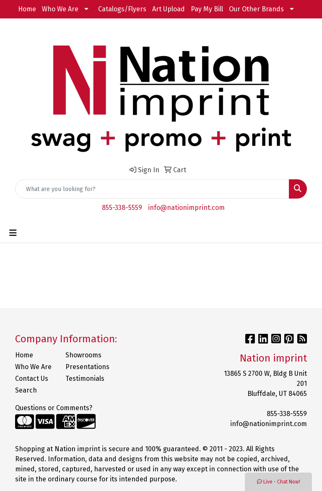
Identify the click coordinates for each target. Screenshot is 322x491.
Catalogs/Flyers (122, 9)
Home (27, 9)
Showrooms (83, 355)
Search (26, 390)
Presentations (85, 367)
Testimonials (84, 378)
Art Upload (168, 9)
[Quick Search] (152, 189)
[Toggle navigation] (13, 233)
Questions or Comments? (53, 408)
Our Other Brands (256, 9)
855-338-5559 (122, 208)
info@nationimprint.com (186, 208)
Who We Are (60, 9)
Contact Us (31, 378)
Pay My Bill (207, 9)
